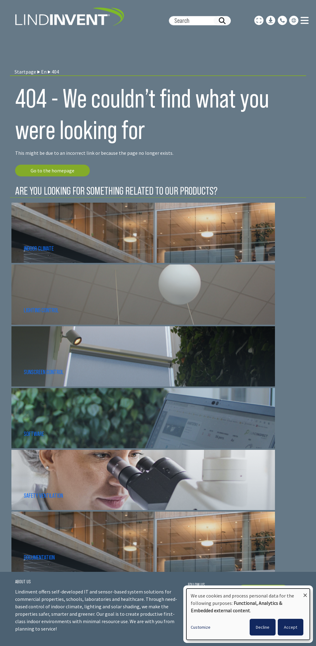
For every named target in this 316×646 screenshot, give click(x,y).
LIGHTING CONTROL (41, 310)
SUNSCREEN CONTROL (44, 372)
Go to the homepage (52, 170)
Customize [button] (200, 627)
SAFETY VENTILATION (43, 495)
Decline (262, 627)
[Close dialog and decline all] (305, 592)
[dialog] (248, 614)
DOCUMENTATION (39, 557)
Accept (290, 627)
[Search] (197, 20)
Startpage (25, 72)
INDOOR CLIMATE (39, 248)
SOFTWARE (34, 433)
